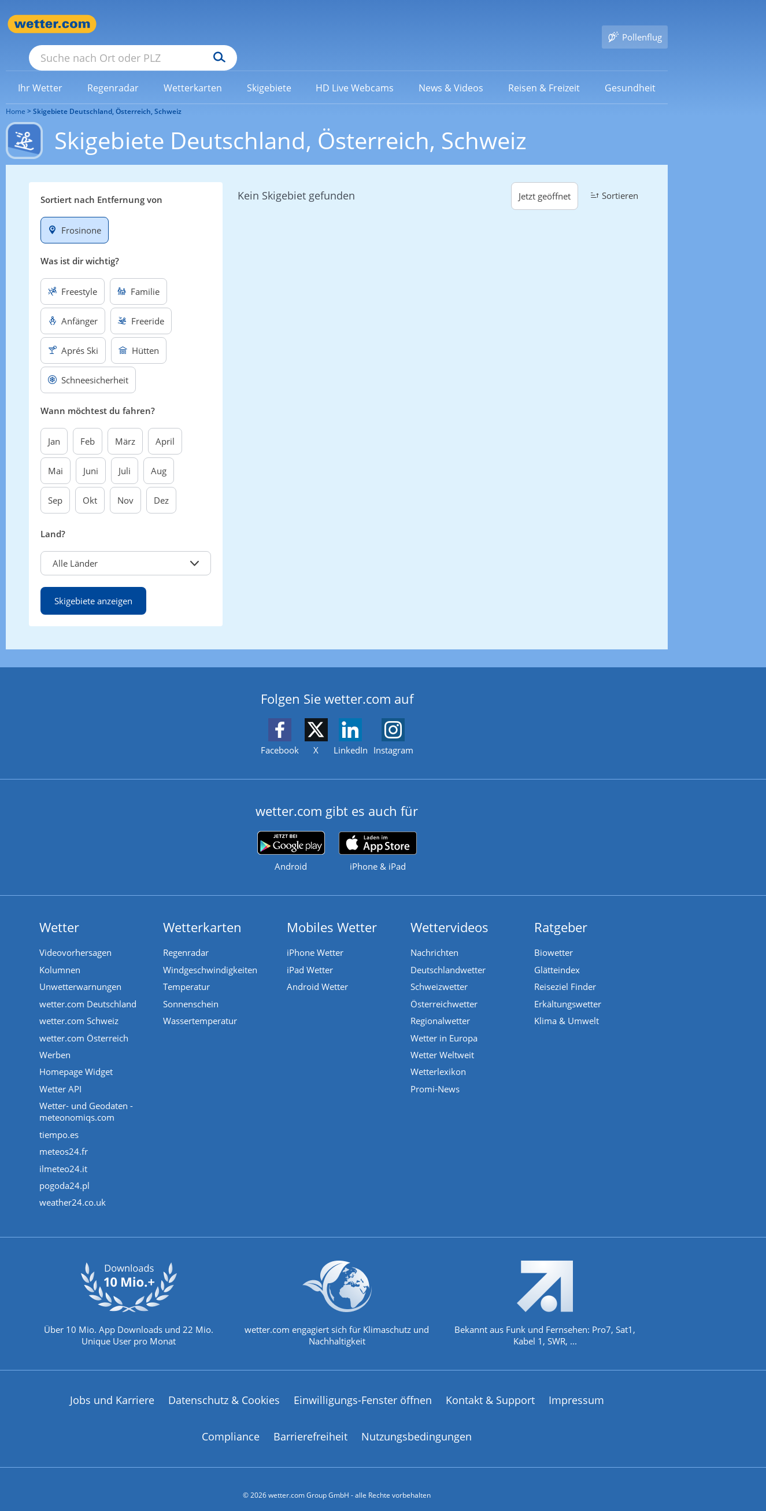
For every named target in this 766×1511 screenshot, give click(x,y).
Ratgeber (562, 910)
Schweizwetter (440, 970)
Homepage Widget (77, 1057)
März (125, 424)
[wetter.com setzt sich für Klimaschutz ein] (336, 1301)
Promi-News (436, 1074)
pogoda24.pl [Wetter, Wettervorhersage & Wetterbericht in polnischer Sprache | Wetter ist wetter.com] (65, 1172)
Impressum (576, 1388)
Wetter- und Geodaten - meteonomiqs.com (87, 1097)
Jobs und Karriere (112, 1388)
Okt (90, 483)
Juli (125, 454)
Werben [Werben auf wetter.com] (56, 1039)
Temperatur (187, 970)
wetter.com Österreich (84, 1022)
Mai (55, 454)
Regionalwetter (441, 1005)
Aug (158, 454)
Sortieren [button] (612, 178)
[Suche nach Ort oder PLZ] (219, 24)
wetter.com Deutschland (89, 987)
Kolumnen (61, 953)
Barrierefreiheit (310, 1425)
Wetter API (61, 1074)
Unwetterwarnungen (81, 970)
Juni (90, 454)
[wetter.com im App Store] (378, 835)
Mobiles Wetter (333, 910)
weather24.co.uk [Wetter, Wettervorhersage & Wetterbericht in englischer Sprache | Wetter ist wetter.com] (73, 1190)
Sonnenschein (192, 987)
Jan (54, 424)
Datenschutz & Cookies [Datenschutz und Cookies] (224, 1388)
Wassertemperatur (201, 1005)
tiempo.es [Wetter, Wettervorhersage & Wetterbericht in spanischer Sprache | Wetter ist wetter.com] (60, 1120)
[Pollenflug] (635, 24)
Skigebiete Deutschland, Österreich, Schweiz (107, 94)
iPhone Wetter (316, 936)
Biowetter (554, 936)
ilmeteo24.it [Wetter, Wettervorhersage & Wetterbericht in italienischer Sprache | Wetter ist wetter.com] (64, 1155)
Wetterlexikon (439, 1057)
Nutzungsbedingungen (416, 1425)
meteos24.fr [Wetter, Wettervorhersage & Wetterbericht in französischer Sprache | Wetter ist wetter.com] (64, 1138)
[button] (125, 546)
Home (15, 94)
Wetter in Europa (445, 1022)
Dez (161, 483)
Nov (125, 483)
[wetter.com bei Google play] (291, 834)
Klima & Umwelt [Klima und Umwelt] (567, 1005)
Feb (87, 424)
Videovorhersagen (76, 936)
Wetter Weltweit (443, 1039)
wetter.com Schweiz (80, 1005)
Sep (55, 483)
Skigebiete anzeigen (93, 584)
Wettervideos (451, 910)
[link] (40, 71)
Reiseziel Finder (566, 970)
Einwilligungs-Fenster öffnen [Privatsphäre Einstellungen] (363, 1388)
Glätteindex (558, 953)
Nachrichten (436, 936)
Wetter (60, 910)
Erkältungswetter (568, 987)
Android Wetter (318, 970)
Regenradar (187, 936)
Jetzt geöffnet (545, 179)
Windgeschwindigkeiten (211, 953)
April (165, 424)
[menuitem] (40, 70)
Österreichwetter (445, 987)
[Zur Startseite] (52, 24)
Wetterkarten (203, 910)
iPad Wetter (311, 953)
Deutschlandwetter (449, 953)
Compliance (231, 1425)
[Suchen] (309, 24)
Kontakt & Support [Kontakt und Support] (490, 1388)
